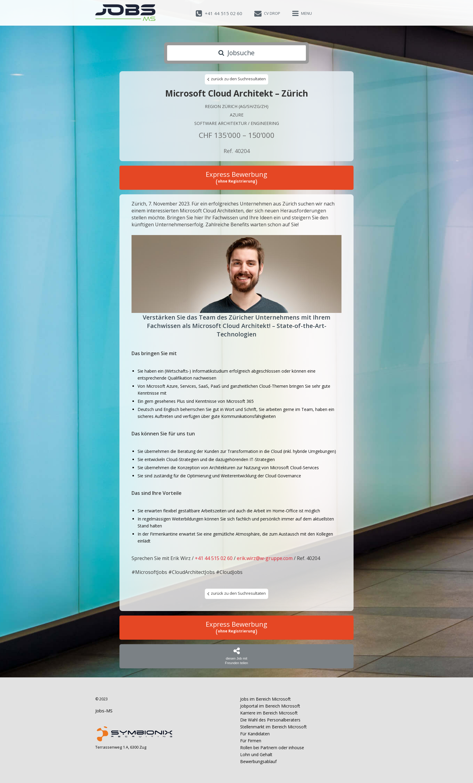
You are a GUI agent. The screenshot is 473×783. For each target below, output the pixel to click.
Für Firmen (250, 740)
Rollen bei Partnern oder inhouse (272, 747)
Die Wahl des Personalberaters (270, 720)
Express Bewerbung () (236, 178)
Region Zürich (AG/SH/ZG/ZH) (236, 106)
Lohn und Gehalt (256, 754)
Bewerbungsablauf (258, 761)
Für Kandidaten (255, 734)
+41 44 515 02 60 (214, 558)
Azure (236, 115)
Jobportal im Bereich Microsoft (270, 706)
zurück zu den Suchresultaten (236, 79)
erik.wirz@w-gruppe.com (265, 558)
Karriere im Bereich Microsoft (269, 713)
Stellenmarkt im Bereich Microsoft (273, 727)
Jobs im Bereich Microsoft (265, 699)
